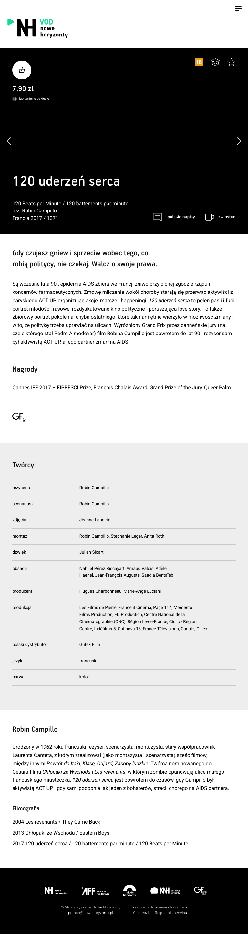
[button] (239, 141)
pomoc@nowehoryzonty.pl (90, 913)
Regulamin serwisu (171, 913)
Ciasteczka (142, 913)
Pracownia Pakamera (169, 907)
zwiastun (227, 217)
